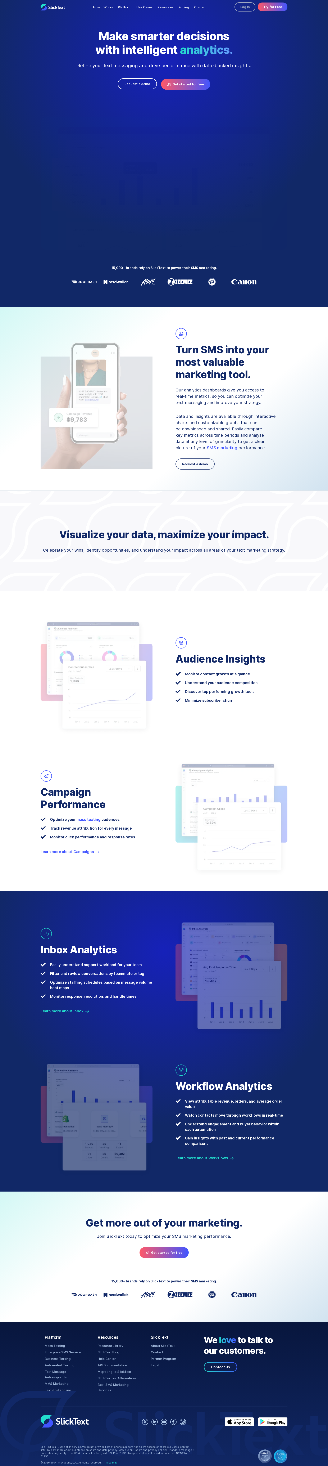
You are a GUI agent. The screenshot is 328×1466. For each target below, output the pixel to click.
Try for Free (272, 7)
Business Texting (57, 1358)
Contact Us (220, 1366)
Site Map (110, 1452)
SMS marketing (221, 446)
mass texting (88, 818)
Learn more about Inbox (65, 1010)
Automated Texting (59, 1364)
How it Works (102, 7)
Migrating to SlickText (114, 1371)
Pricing (182, 7)
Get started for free (185, 83)
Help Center (106, 1358)
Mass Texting (55, 1345)
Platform (123, 7)
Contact (198, 7)
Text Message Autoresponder (67, 1371)
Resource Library (110, 1345)
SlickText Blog (108, 1351)
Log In (242, 7)
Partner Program (163, 1358)
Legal (155, 1364)
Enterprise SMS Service (62, 1351)
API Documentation (112, 1364)
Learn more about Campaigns (70, 850)
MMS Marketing (56, 1377)
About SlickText (162, 1345)
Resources (164, 7)
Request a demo (138, 83)
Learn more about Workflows (205, 1157)
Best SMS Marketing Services (120, 1384)
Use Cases (143, 7)
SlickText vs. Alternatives (116, 1377)
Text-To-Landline (57, 1384)
